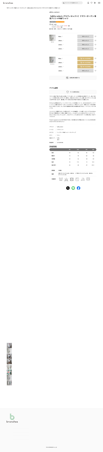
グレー (58, 135)
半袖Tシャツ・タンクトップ (69, 132)
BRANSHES (51, 447)
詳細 (69, 25)
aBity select (54, 12)
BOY (58, 139)
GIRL (58, 138)
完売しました (85, 36)
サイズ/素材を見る (74, 92)
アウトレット (60, 129)
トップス (59, 132)
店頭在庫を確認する (75, 78)
